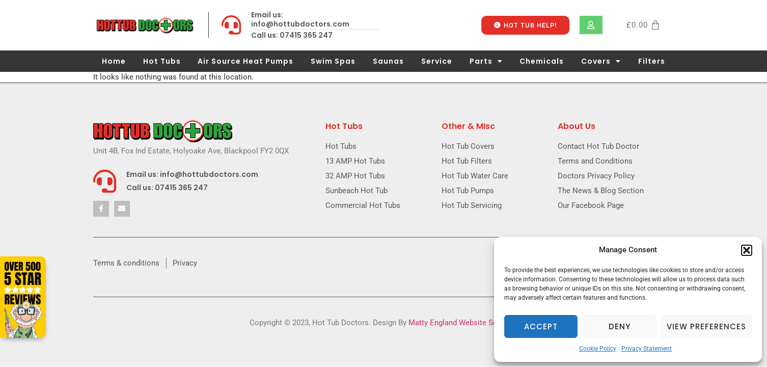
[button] (747, 250)
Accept (541, 326)
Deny (620, 326)
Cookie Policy (597, 348)
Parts (486, 61)
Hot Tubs (162, 61)
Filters (651, 61)
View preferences (706, 326)
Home (114, 61)
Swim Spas (333, 61)
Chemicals (541, 61)
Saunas (388, 61)
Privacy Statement (646, 348)
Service (436, 61)
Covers (601, 61)
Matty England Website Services (462, 322)
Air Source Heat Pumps (245, 61)
